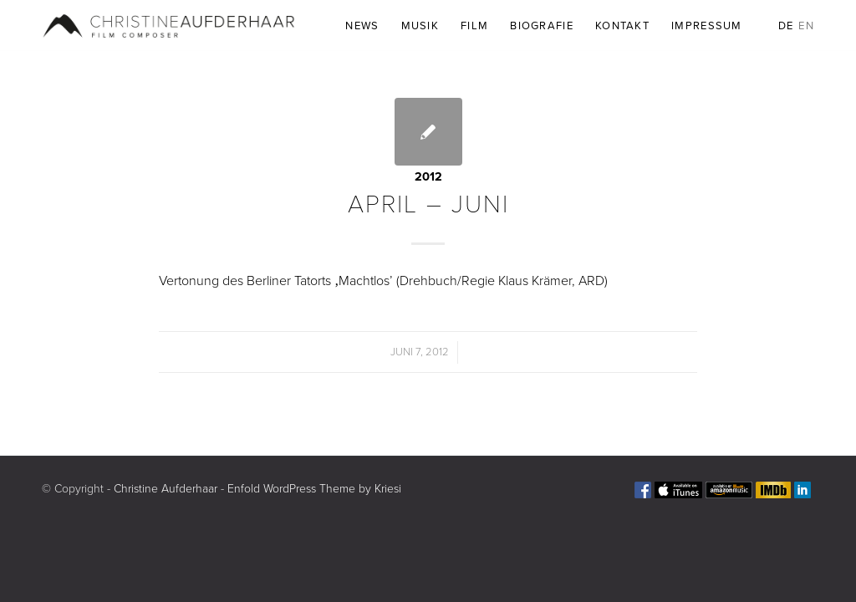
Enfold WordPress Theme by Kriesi (314, 489)
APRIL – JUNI (428, 204)
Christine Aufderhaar (165, 489)
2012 (428, 177)
